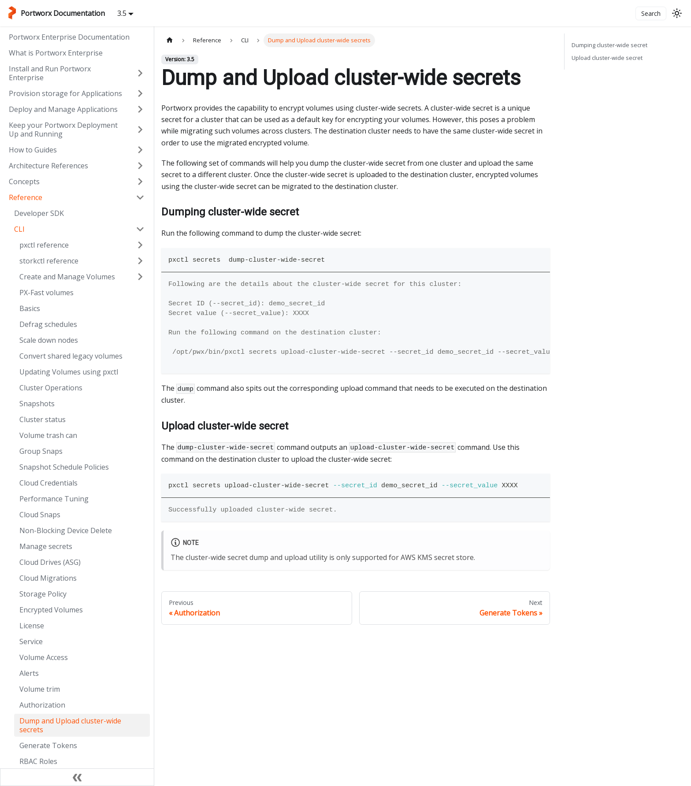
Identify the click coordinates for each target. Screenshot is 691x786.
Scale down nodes (48, 340)
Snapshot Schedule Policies (64, 467)
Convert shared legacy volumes (71, 356)
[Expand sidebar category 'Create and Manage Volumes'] (140, 277)
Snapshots (37, 403)
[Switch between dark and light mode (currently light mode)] (677, 13)
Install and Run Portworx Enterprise (50, 73)
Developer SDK (39, 213)
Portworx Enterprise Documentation (69, 37)
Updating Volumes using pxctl (68, 372)
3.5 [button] (121, 13)
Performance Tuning (54, 499)
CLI (19, 229)
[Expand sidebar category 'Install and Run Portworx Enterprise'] (140, 73)
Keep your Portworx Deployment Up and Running (63, 129)
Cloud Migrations (48, 578)
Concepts (24, 181)
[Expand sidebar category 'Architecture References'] (140, 166)
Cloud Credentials (48, 483)
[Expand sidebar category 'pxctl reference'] (140, 245)
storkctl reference (48, 261)
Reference (25, 197)
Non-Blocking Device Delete (65, 530)
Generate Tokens (48, 745)
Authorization (42, 705)
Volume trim (39, 689)
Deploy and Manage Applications (63, 109)
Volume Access (43, 657)
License (31, 625)
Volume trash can (48, 435)
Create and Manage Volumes (67, 277)
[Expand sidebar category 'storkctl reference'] (140, 261)
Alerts (29, 673)
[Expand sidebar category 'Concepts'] (140, 181)
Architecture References (48, 166)
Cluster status (42, 419)
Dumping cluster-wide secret (609, 45)
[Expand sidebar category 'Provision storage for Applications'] (140, 93)
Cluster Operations (50, 388)
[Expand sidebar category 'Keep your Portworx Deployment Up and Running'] (140, 129)
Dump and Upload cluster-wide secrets (70, 725)
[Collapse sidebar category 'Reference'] (140, 197)
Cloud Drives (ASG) (50, 562)
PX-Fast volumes (46, 292)
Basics (29, 308)
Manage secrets (45, 546)
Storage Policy (43, 594)
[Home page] (169, 40)
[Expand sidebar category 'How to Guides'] (140, 150)
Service (31, 641)
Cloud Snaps (39, 514)
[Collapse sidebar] (77, 777)
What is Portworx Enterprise (56, 53)
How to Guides (33, 150)
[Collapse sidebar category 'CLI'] (140, 229)
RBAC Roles (38, 761)
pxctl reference (44, 245)
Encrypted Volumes (51, 610)
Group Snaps (41, 451)
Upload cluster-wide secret (607, 58)
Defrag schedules (48, 324)
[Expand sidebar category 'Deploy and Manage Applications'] (140, 109)
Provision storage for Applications (65, 93)
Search (651, 13)
